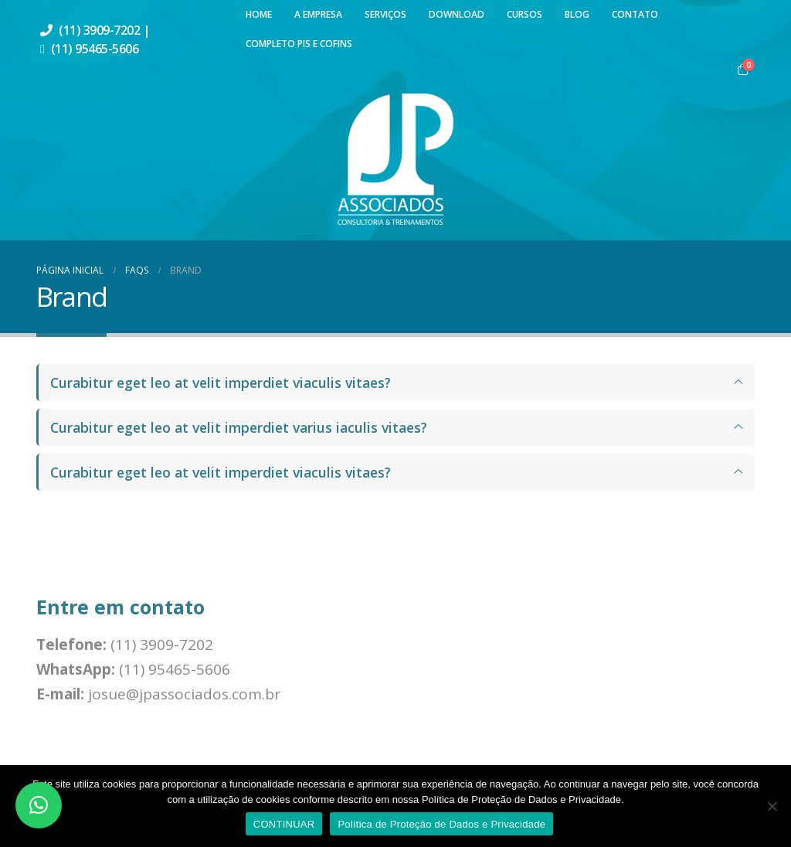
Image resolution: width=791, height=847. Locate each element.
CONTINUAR (284, 824)
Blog (577, 14)
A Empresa (318, 14)
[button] (38, 805)
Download (456, 14)
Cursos (524, 14)
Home (259, 14)
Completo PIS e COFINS (299, 43)
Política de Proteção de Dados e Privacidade (441, 824)
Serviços (385, 14)
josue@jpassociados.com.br (184, 694)
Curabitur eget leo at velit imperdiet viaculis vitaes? (220, 382)
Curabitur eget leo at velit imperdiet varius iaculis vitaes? (238, 427)
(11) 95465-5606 (95, 48)
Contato (635, 14)
